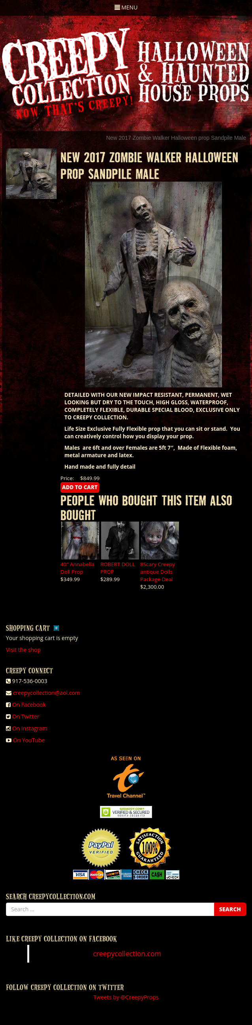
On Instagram (29, 728)
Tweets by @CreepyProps (126, 997)
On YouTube (29, 740)
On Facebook (29, 704)
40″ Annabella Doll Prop (77, 568)
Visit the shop (23, 649)
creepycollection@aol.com (46, 692)
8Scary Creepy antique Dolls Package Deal (157, 572)
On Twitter (25, 716)
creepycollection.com (127, 953)
